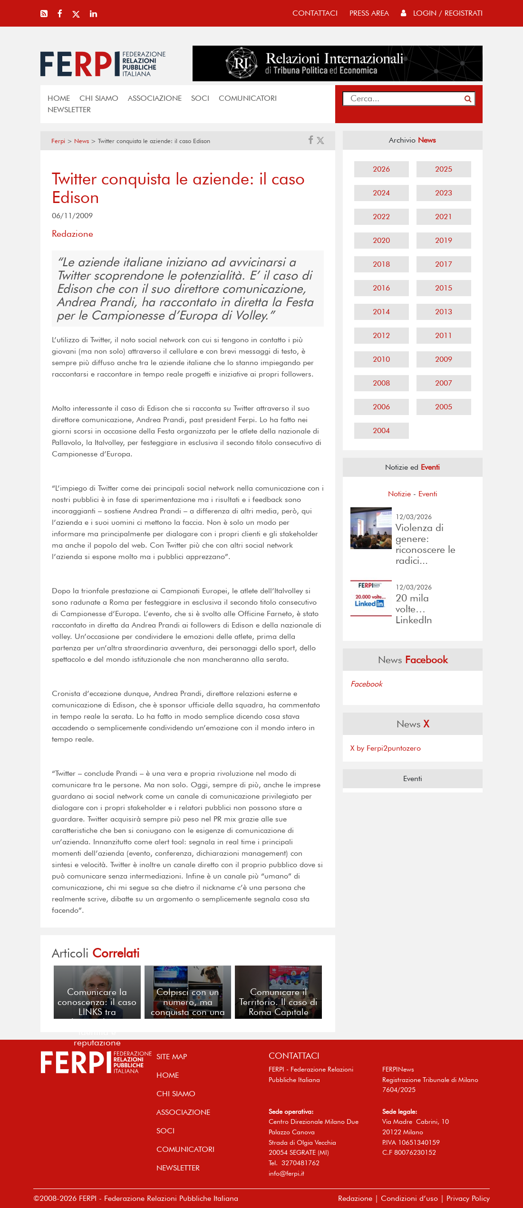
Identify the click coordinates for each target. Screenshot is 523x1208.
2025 (443, 169)
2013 (443, 311)
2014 (381, 311)
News (81, 141)
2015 (443, 287)
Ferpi (58, 141)
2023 (443, 192)
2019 (443, 240)
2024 (381, 192)
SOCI (200, 98)
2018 (381, 264)
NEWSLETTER (69, 109)
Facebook (366, 683)
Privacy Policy (468, 1198)
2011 (443, 335)
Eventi (427, 493)
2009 (443, 359)
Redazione (355, 1198)
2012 (381, 335)
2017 (443, 264)
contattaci (315, 13)
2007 (443, 382)
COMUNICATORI (248, 98)
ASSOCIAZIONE (155, 98)
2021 (443, 216)
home (59, 98)
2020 (381, 240)
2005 (443, 406)
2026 (381, 169)
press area (369, 13)
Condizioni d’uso (409, 1198)
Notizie (399, 493)
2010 (381, 359)
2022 (381, 216)
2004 (381, 430)
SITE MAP (171, 1056)
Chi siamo (98, 98)
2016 (381, 287)
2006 (381, 406)
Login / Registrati (442, 13)
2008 (381, 382)
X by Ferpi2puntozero (385, 748)
